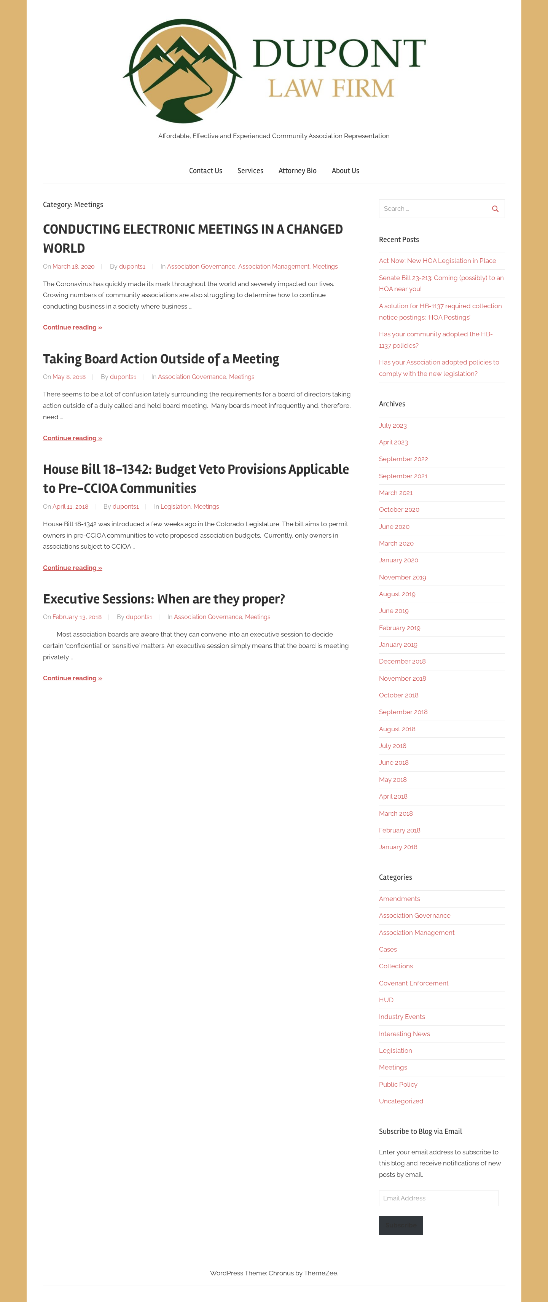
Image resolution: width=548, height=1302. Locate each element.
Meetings (325, 266)
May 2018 (393, 779)
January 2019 (398, 644)
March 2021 (396, 493)
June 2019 (394, 610)
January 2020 (398, 560)
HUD (386, 1000)
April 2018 (393, 796)
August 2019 (397, 594)
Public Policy (398, 1084)
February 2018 (400, 830)
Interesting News (404, 1034)
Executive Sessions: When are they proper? (164, 599)
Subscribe (401, 1225)
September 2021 (403, 476)
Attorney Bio (298, 170)
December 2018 (402, 661)
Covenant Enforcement (414, 983)
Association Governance (201, 266)
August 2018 (397, 729)
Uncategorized (401, 1101)
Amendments (399, 898)
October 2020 (399, 509)
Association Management (273, 266)
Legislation (176, 506)
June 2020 (394, 526)
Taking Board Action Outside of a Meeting (161, 359)
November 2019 (402, 577)
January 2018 (398, 847)
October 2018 (399, 695)
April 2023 (393, 442)
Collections (396, 966)
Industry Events (402, 1016)
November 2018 (402, 678)
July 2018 (392, 746)
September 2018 (403, 712)
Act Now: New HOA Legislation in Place (437, 260)
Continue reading (70, 327)
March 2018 (396, 813)
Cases (388, 949)
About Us (345, 170)
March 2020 (396, 543)
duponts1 (132, 266)
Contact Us (205, 170)
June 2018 (394, 762)
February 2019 (400, 628)
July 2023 (393, 425)
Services (250, 170)
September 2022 (403, 459)
